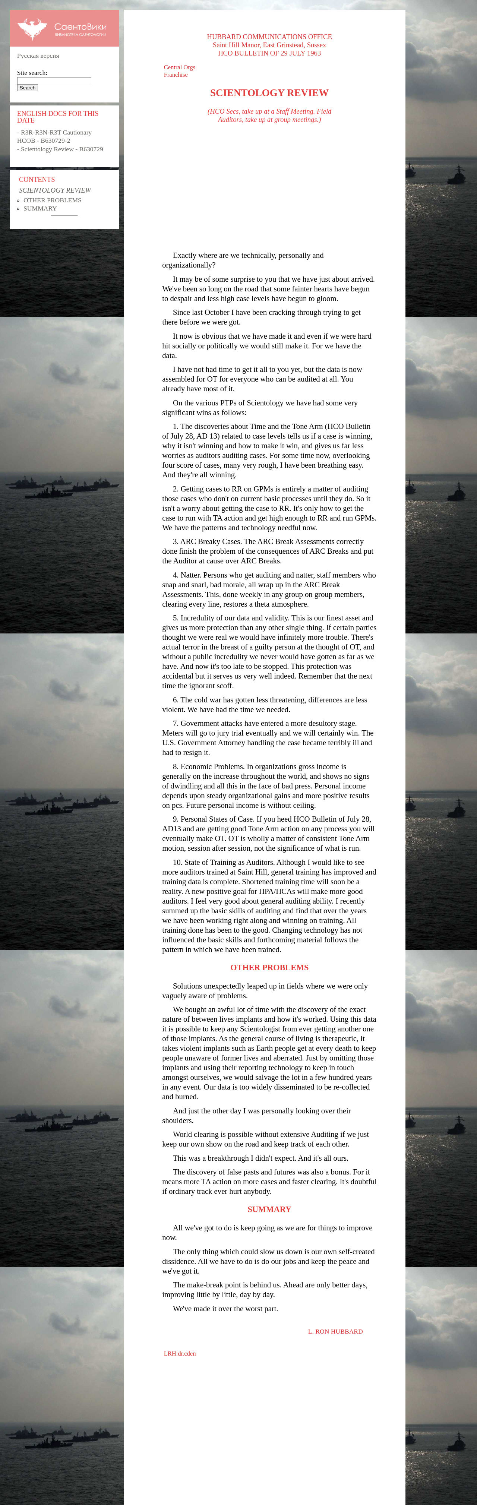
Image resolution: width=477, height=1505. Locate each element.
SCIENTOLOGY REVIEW (55, 190)
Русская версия (38, 55)
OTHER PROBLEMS (52, 200)
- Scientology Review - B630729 (60, 149)
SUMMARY (40, 208)
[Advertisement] (269, 187)
